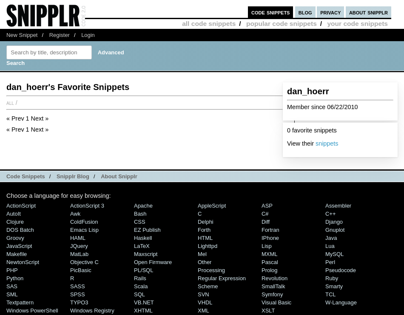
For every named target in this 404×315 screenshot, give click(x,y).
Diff (266, 222)
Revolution (274, 278)
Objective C (84, 262)
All (10, 102)
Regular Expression (222, 278)
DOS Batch (20, 230)
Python (14, 278)
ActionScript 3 (87, 205)
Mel (202, 254)
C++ (330, 214)
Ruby (331, 278)
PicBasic (80, 270)
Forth (204, 230)
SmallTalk (273, 286)
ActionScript (21, 205)
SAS (11, 286)
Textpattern (20, 302)
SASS (77, 286)
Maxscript (145, 254)
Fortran (270, 230)
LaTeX (142, 246)
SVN (203, 294)
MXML (269, 254)
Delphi (205, 222)
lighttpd (207, 246)
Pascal (270, 262)
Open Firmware (153, 262)
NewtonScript (22, 262)
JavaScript (19, 246)
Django (334, 222)
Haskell (143, 238)
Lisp (267, 246)
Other (204, 262)
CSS (139, 222)
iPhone (270, 238)
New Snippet (21, 35)
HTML (205, 238)
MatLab (79, 254)
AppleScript (212, 205)
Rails (140, 278)
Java (331, 238)
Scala (141, 286)
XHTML (143, 310)
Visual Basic (276, 302)
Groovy (15, 238)
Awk (75, 214)
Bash (140, 214)
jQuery (79, 246)
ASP (267, 205)
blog (305, 12)
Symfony (272, 294)
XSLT (268, 310)
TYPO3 (79, 302)
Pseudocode (340, 270)
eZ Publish (147, 230)
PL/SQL (143, 270)
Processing (211, 270)
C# (265, 214)
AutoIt (13, 214)
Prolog (269, 270)
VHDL (205, 302)
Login (88, 35)
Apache (143, 205)
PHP (12, 270)
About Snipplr (119, 176)
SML (12, 294)
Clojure (15, 222)
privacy (330, 12)
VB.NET (144, 302)
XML (203, 310)
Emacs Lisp (84, 230)
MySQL (334, 254)
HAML (77, 238)
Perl (330, 262)
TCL (330, 294)
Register (59, 35)
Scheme (208, 286)
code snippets (270, 12)
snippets (327, 143)
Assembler (338, 205)
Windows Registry (92, 310)
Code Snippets (25, 176)
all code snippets (209, 23)
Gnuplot (334, 230)
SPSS (77, 294)
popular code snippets (281, 23)
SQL (139, 294)
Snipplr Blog (73, 176)
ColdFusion (84, 222)
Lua (330, 246)
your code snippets (357, 23)
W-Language (341, 302)
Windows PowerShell (32, 310)
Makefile (16, 254)
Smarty (334, 286)
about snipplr (368, 12)
